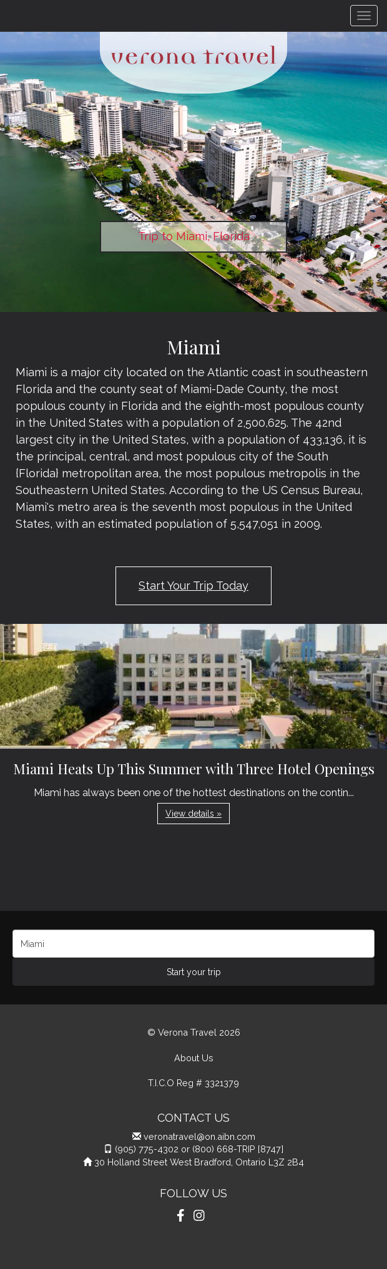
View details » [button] (193, 814)
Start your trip (194, 972)
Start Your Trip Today (193, 585)
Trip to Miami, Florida (194, 236)
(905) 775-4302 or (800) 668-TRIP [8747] (199, 1149)
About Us (193, 1058)
